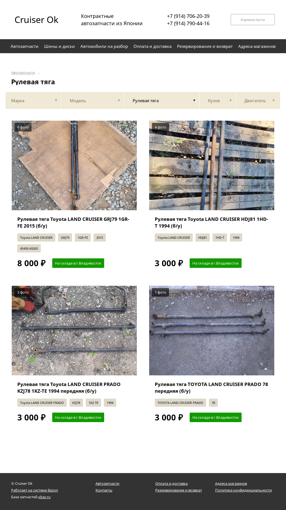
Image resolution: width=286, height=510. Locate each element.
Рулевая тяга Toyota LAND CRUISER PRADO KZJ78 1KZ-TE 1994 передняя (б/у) (69, 387)
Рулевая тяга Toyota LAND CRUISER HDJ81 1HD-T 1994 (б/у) (211, 222)
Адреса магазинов (231, 483)
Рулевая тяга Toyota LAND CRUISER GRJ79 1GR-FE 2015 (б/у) (73, 222)
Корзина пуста (253, 20)
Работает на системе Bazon (34, 490)
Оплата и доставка (171, 483)
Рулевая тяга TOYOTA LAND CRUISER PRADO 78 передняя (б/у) (211, 387)
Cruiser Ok (36, 19)
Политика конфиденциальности (243, 490)
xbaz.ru (44, 496)
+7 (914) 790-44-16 (188, 23)
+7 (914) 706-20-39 (188, 16)
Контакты (104, 490)
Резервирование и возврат (178, 490)
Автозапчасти (23, 72)
